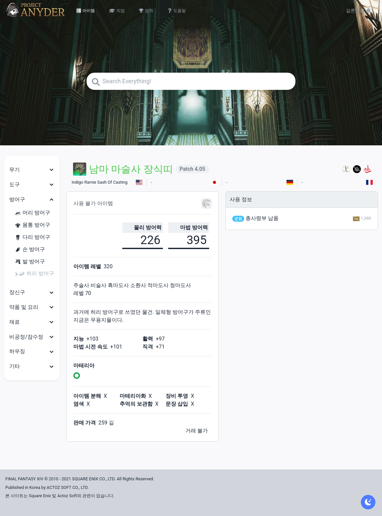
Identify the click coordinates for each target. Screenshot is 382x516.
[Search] (191, 81)
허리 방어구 (36, 273)
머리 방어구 (32, 212)
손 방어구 (30, 249)
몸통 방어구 (32, 225)
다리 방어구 (32, 237)
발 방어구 (30, 261)
